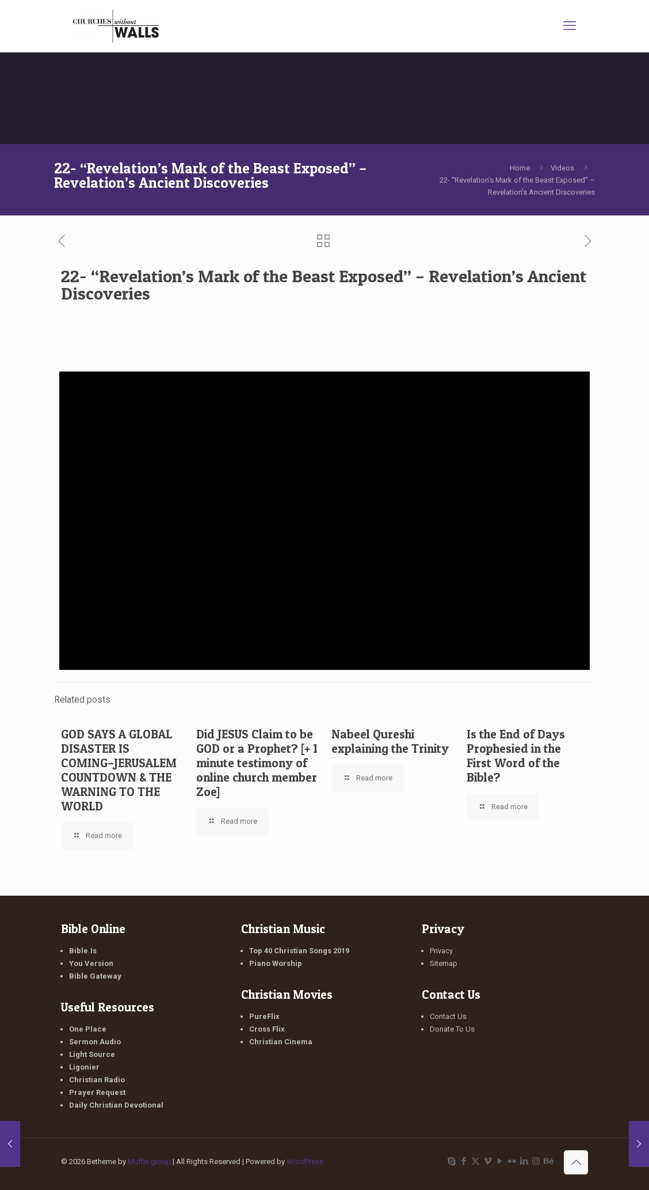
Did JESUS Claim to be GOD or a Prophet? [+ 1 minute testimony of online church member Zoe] (257, 763)
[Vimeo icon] (487, 1161)
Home (520, 168)
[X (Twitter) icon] (475, 1161)
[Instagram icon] (536, 1161)
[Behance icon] (548, 1161)
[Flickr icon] (511, 1161)
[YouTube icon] (499, 1161)
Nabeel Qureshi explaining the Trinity (390, 741)
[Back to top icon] (576, 1162)
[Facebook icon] (463, 1161)
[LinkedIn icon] (524, 1161)
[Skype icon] (451, 1161)
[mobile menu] (569, 26)
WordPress (305, 1161)
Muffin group (149, 1161)
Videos (562, 168)
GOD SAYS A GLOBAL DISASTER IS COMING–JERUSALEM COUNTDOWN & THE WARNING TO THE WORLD (119, 770)
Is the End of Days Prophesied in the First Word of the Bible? (516, 756)
